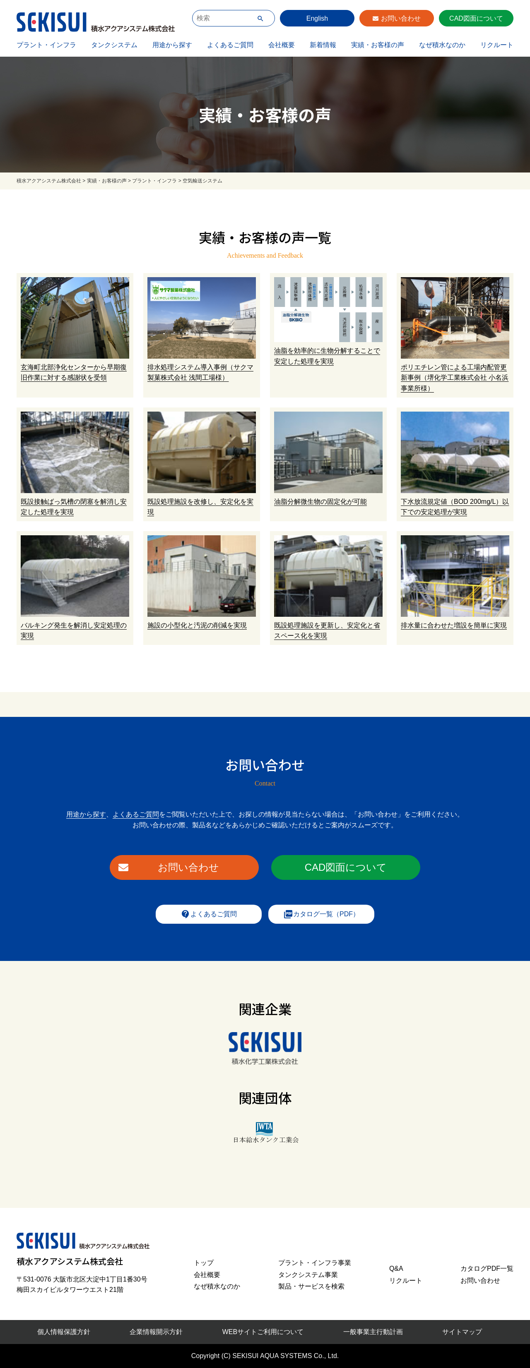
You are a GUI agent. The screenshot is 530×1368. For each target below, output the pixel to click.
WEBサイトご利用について (263, 1331)
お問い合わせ (401, 18)
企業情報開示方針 (156, 1331)
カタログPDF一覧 (486, 1268)
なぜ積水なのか (442, 44)
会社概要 (281, 44)
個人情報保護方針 (63, 1331)
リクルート (496, 44)
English (317, 18)
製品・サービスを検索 (311, 1286)
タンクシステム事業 (308, 1274)
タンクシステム (114, 44)
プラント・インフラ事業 (314, 1262)
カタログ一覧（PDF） (321, 914)
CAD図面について (476, 18)
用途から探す (172, 44)
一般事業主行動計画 (373, 1331)
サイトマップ (462, 1331)
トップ (204, 1262)
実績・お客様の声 (377, 44)
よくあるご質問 (230, 44)
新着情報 (323, 44)
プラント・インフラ (46, 44)
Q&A (396, 1268)
